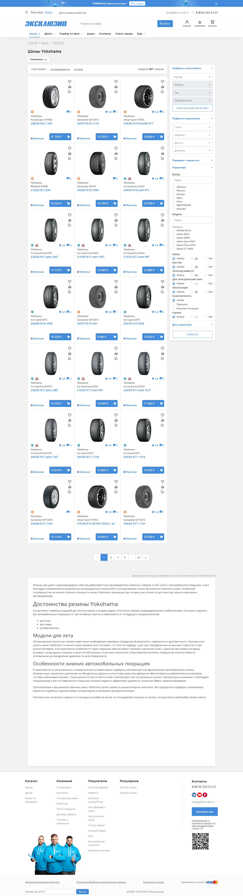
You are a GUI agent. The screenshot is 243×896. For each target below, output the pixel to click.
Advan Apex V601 (186, 241)
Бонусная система (99, 850)
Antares (180, 194)
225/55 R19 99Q (133, 323)
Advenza (181, 186)
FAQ (90, 836)
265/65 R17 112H (134, 523)
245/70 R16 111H (88, 123)
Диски (28, 792)
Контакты (105, 33)
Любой (180, 258)
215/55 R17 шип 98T (136, 256)
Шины (29, 787)
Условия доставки (67, 798)
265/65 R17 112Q (88, 456)
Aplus (179, 197)
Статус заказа (124, 33)
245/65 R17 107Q (134, 456)
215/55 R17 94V (41, 190)
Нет (211, 258)
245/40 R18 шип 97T (136, 190)
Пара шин (181, 304)
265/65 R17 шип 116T (44, 456)
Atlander (181, 208)
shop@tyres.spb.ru (203, 802)
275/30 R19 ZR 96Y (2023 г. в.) (96, 523)
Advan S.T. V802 (184, 248)
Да (196, 258)
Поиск (82, 891)
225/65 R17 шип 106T (44, 256)
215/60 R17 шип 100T (91, 256)
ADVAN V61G (183, 230)
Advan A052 (183, 234)
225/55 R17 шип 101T (137, 390)
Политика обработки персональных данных (101, 881)
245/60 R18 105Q (42, 323)
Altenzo (180, 190)
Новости (93, 792)
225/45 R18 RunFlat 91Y (138, 123)
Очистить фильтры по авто (192, 108)
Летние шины (128, 787)
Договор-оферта (66, 814)
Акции (91, 33)
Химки (48, 12)
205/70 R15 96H (87, 323)
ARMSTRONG (183, 205)
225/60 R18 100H (88, 190)
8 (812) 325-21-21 (207, 12)
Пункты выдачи (66, 809)
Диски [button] (48, 33)
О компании (64, 787)
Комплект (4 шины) (187, 308)
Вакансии (62, 803)
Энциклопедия (97, 830)
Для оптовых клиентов (72, 12)
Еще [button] (140, 33)
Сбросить (192, 334)
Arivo (179, 201)
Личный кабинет (98, 787)
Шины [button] (34, 33)
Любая (180, 300)
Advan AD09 (183, 237)
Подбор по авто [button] (69, 33)
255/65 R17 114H (41, 523)
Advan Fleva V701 (186, 244)
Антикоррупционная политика (42, 881)
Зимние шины (128, 792)
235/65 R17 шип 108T (44, 390)
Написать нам (204, 811)
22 (138, 557)
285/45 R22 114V (41, 123)
